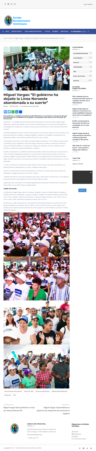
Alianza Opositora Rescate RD (13, 391)
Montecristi (8, 395)
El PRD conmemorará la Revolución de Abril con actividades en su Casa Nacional (81, 124)
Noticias (47, 31)
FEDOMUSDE (77, 67)
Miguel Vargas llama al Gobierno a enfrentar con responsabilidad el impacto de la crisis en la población (82, 112)
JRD (74, 71)
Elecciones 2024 (28, 391)
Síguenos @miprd (77, 164)
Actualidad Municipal (80, 53)
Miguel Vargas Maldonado (59, 391)
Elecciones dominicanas (43, 391)
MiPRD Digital (64, 31)
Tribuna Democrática (79, 31)
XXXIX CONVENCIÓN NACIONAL (34, 31)
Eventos (76, 62)
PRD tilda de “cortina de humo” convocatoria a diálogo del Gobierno (81, 148)
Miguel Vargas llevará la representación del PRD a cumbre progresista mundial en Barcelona (81, 136)
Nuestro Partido (17, 31)
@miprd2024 (76, 434)
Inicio (7, 31)
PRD (14, 395)
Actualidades (78, 58)
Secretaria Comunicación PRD (29, 106)
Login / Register (88, 4)
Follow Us (82, 190)
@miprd (75, 432)
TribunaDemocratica (79, 439)
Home (5, 38)
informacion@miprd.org (34, 434)
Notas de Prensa (79, 76)
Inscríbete (55, 31)
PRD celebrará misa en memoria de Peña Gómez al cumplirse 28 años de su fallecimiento (82, 100)
